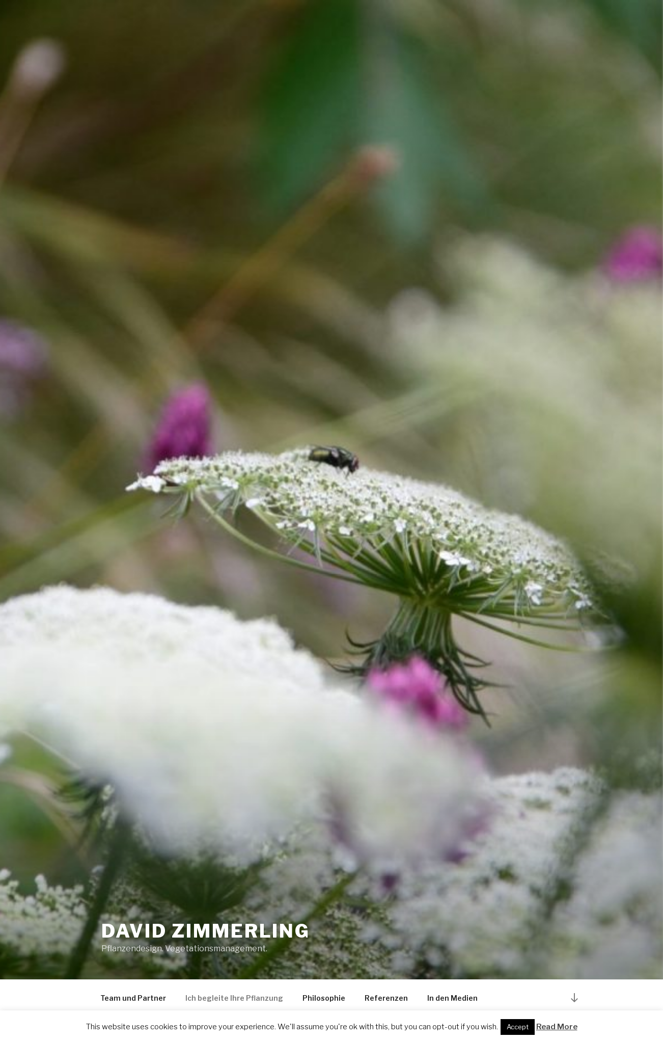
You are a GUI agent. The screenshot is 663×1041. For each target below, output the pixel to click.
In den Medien (452, 998)
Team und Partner (133, 998)
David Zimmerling (205, 931)
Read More (556, 1026)
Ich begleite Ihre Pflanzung (234, 998)
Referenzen (386, 998)
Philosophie (323, 998)
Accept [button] (518, 1027)
